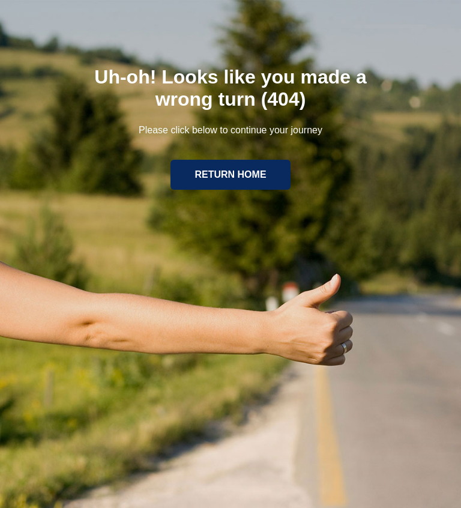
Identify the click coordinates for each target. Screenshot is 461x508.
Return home (230, 174)
